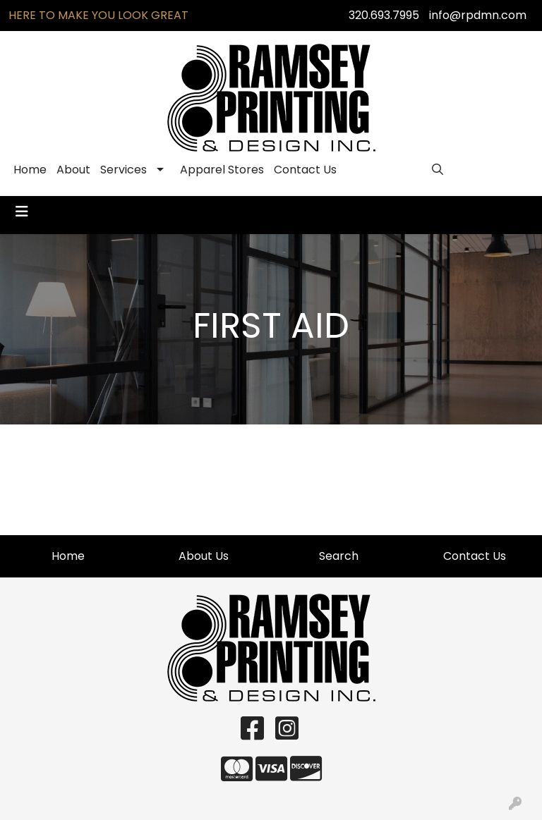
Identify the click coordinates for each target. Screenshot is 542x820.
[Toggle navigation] (22, 211)
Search (339, 556)
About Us (204, 556)
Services (123, 169)
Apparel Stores (222, 169)
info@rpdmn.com (477, 15)
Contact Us (305, 169)
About (73, 169)
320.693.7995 (384, 15)
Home (30, 169)
